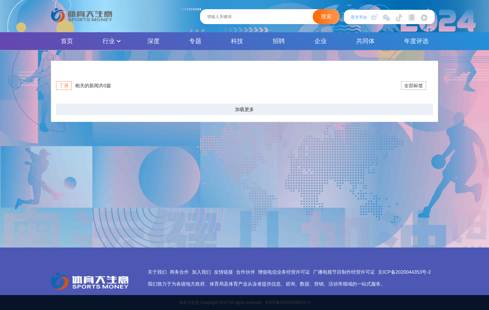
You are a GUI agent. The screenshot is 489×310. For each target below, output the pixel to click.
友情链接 (223, 272)
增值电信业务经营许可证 (284, 272)
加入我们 (201, 272)
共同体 (365, 41)
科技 (237, 41)
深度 (153, 41)
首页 (67, 41)
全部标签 (413, 85)
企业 (320, 41)
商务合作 (179, 272)
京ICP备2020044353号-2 (404, 272)
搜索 (326, 16)
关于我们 (157, 272)
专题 (195, 41)
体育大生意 (81, 15)
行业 (112, 41)
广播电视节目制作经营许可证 (344, 272)
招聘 (279, 41)
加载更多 (244, 109)
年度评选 (416, 41)
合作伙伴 (245, 272)
